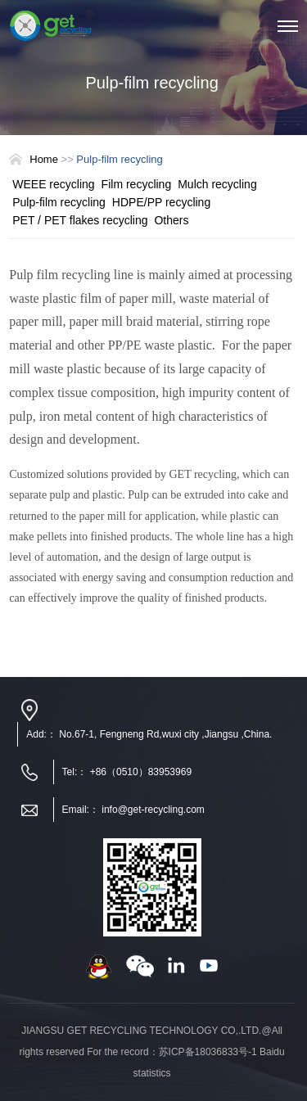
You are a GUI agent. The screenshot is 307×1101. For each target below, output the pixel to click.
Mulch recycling (217, 184)
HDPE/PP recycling (161, 202)
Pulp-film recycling (59, 202)
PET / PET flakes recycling (79, 220)
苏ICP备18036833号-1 (208, 1052)
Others (171, 220)
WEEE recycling (53, 184)
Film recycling (137, 184)
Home (43, 159)
